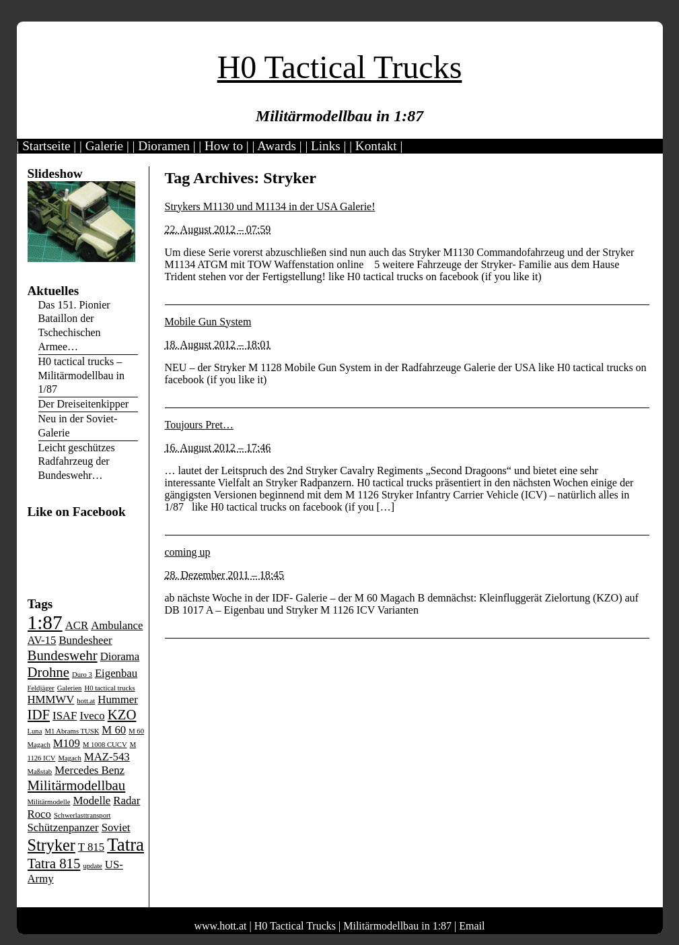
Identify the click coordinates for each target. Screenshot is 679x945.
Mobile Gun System (208, 321)
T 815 (91, 847)
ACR (76, 625)
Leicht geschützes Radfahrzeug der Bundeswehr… (76, 462)
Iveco (91, 715)
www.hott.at (220, 926)
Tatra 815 (54, 863)
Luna (35, 731)
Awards (276, 146)
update (92, 866)
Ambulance (117, 625)
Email (472, 926)
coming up (188, 552)
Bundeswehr (63, 655)
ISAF (64, 715)
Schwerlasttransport (82, 815)
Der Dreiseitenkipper (83, 404)
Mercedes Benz (89, 770)
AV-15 (42, 640)
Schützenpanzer (63, 827)
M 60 (114, 729)
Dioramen (164, 146)
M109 (66, 743)
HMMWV (51, 699)
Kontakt (376, 146)
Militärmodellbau (77, 785)
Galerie (104, 146)
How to (224, 146)
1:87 (45, 622)
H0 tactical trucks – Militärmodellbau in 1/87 (81, 375)
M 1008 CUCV (105, 744)
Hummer (118, 699)
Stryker (51, 845)
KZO (122, 715)
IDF (39, 715)
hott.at (86, 701)
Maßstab (40, 771)
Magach (69, 758)
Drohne (48, 672)
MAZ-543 (107, 756)
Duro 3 (82, 674)
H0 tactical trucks (109, 688)
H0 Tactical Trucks (339, 67)
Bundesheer (85, 640)
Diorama (120, 656)
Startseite (46, 146)
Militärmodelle (49, 802)
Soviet (116, 827)
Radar (126, 800)
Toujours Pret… (199, 424)
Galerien (69, 688)
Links (326, 146)
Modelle (91, 800)
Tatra (125, 845)
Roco (39, 814)
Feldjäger (41, 688)
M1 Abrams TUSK (71, 731)
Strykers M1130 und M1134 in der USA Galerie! (270, 206)
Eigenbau (116, 673)
